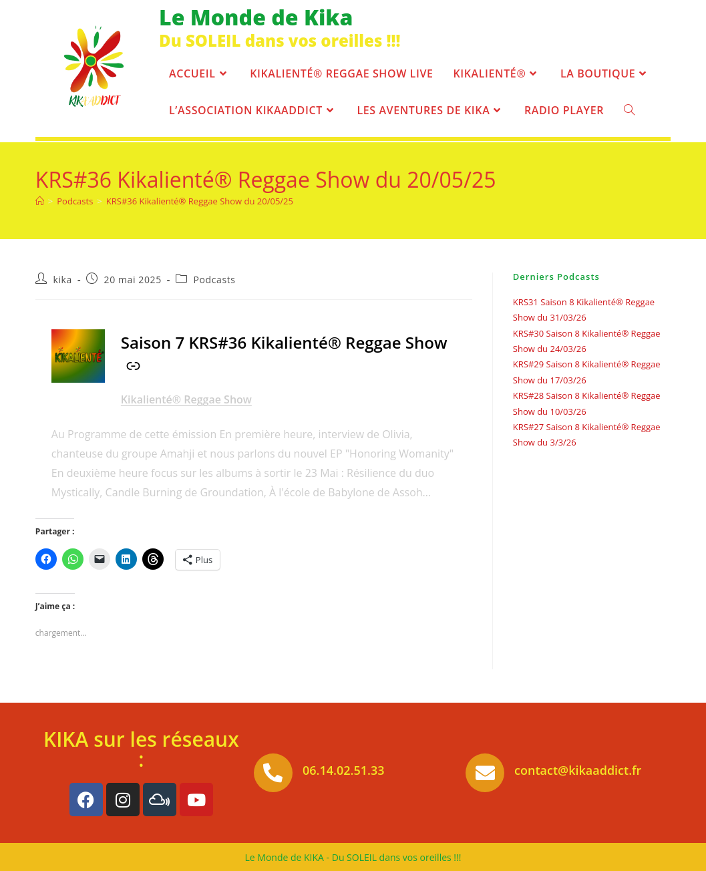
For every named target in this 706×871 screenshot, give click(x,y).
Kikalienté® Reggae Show (186, 399)
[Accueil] (39, 201)
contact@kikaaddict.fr (577, 770)
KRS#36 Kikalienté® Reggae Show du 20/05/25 (199, 201)
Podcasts (215, 279)
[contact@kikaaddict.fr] (485, 772)
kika (62, 279)
